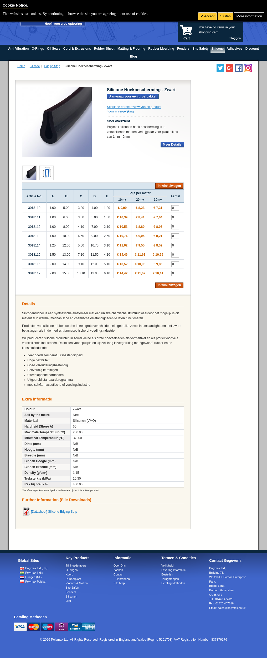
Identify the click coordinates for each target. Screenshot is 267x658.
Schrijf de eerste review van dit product (134, 107)
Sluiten (225, 16)
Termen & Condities (178, 558)
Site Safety (72, 587)
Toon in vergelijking (120, 111)
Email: (227, 607)
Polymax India (31, 572)
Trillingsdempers (76, 565)
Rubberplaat (73, 578)
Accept (209, 16)
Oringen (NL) (31, 577)
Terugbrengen (170, 578)
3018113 (34, 236)
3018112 (34, 227)
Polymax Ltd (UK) (34, 568)
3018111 (34, 217)
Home (21, 66)
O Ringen (72, 570)
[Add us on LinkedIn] (229, 68)
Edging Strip (52, 66)
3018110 (34, 208)
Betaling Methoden (173, 583)
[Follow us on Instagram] (248, 68)
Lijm (68, 600)
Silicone (35, 66)
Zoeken (118, 570)
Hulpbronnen (122, 578)
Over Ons (120, 565)
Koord (69, 574)
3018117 (34, 273)
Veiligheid (167, 565)
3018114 (34, 245)
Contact (118, 574)
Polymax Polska (32, 581)
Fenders (71, 592)
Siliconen (71, 596)
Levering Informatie (173, 570)
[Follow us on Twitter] (220, 68)
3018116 (34, 264)
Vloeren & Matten (77, 583)
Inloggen (235, 38)
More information (249, 16)
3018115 (34, 254)
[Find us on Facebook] (239, 68)
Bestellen (167, 574)
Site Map (119, 583)
